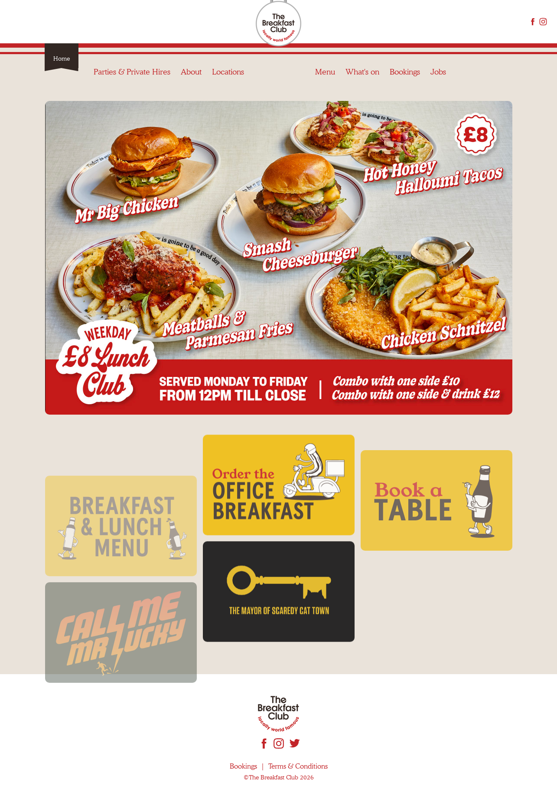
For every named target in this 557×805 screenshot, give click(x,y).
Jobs (438, 21)
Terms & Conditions (298, 766)
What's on (362, 21)
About (191, 21)
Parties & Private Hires (132, 21)
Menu (325, 21)
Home (61, 58)
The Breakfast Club (278, 24)
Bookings (405, 21)
